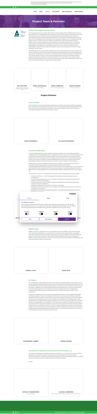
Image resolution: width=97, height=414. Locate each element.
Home (35, 12)
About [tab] (67, 198)
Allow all (67, 219)
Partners (47, 12)
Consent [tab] (29, 198)
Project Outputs (78, 12)
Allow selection (48, 219)
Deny (30, 219)
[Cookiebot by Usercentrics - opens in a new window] (70, 194)
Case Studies (55, 12)
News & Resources (67, 12)
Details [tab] (48, 198)
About (41, 12)
